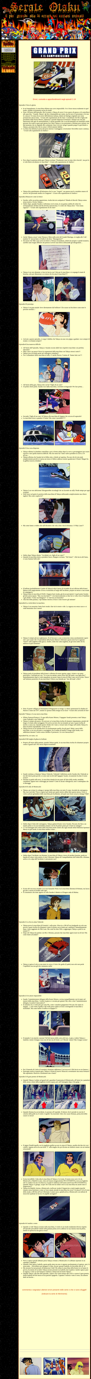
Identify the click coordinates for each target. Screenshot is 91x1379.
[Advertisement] (8, 103)
